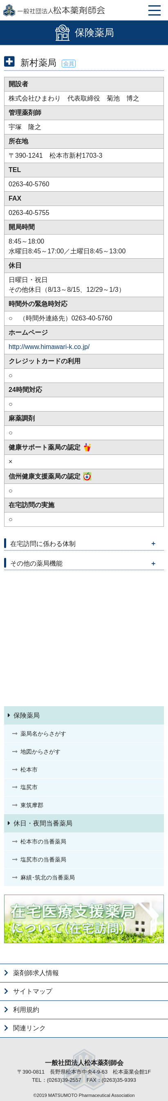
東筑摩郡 (31, 805)
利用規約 (26, 1009)
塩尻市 (29, 787)
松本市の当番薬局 (43, 841)
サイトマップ (32, 991)
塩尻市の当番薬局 (43, 859)
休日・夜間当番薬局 (42, 823)
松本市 (29, 769)
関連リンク (29, 1028)
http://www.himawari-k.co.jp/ (49, 346)
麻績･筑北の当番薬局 (47, 877)
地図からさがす (40, 751)
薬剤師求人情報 (36, 972)
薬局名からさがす (43, 733)
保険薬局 (26, 715)
